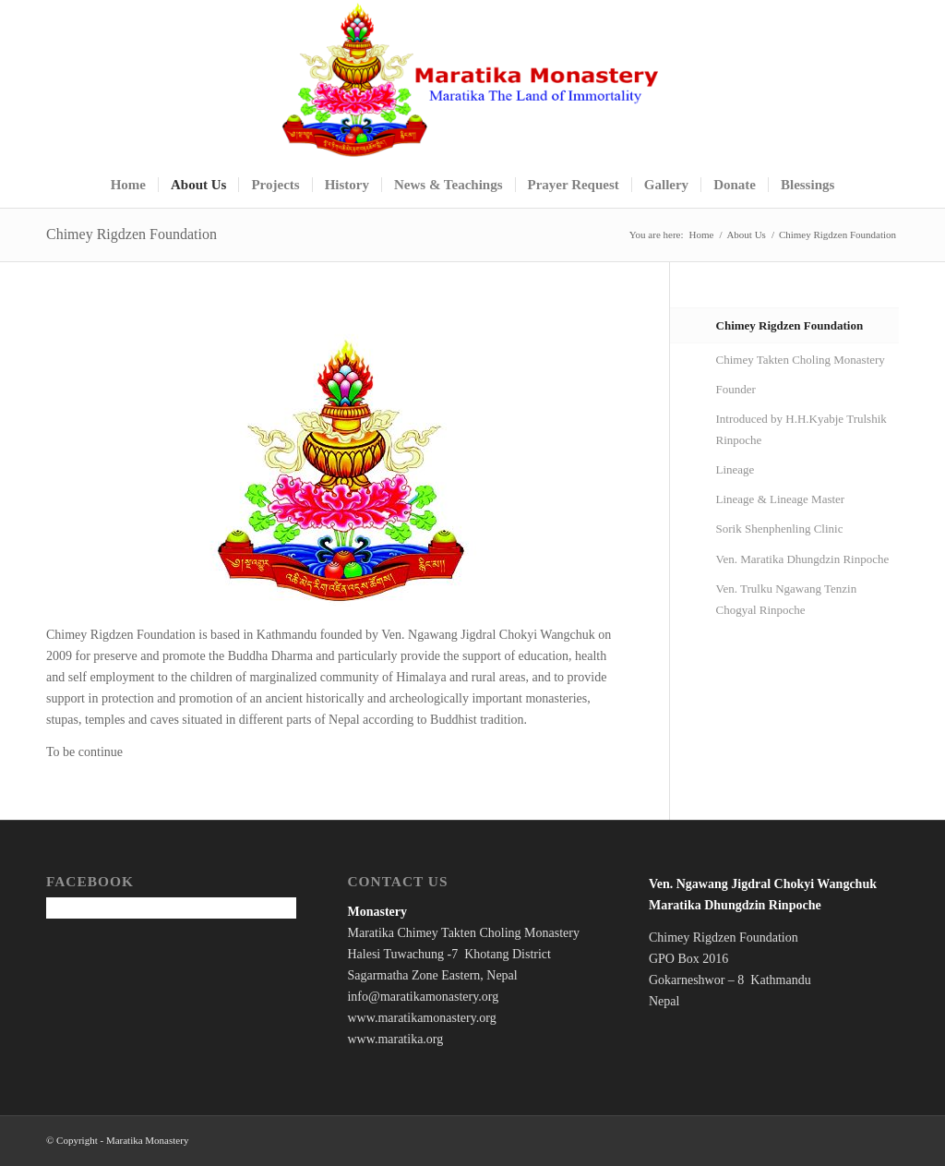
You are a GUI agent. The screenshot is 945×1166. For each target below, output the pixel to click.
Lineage (735, 469)
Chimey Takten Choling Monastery (800, 360)
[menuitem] (128, 185)
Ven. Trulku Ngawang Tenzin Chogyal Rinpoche (786, 599)
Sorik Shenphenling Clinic (779, 528)
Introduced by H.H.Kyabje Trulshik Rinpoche (801, 429)
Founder (736, 389)
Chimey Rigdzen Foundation (131, 234)
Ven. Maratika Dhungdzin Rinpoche (803, 559)
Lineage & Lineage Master (780, 499)
